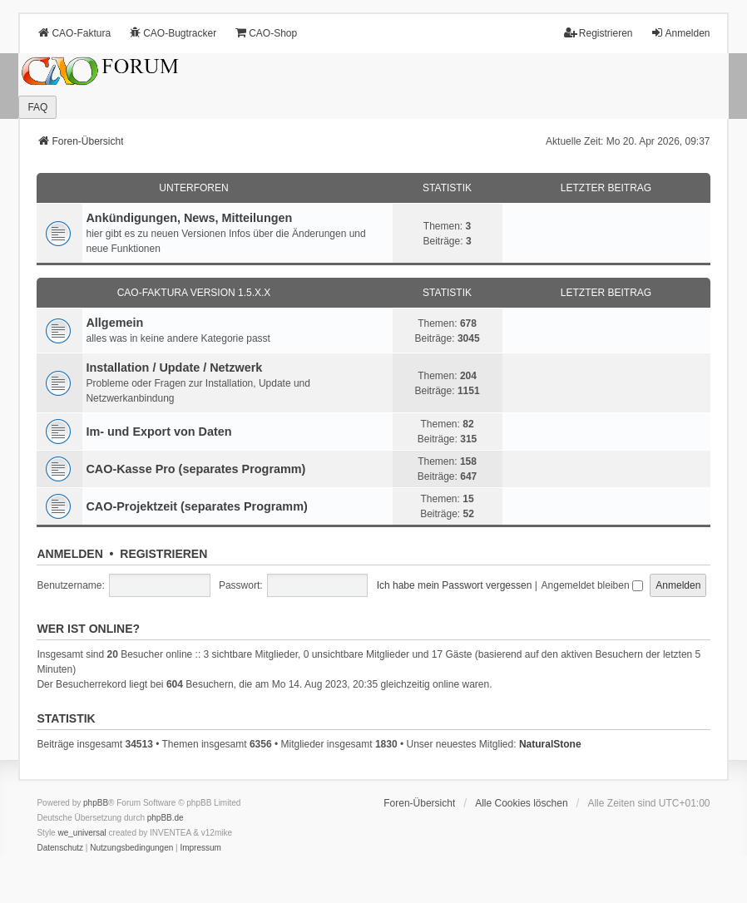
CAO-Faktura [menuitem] (74, 33)
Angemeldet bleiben (592, 585)
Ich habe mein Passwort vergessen (454, 585)
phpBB (95, 802)
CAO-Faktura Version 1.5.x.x (194, 293)
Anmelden (69, 553)
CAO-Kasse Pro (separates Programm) (195, 469)
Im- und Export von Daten (158, 431)
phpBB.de (165, 817)
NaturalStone (550, 744)
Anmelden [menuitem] (680, 33)
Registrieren (163, 553)
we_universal (81, 832)
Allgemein (114, 322)
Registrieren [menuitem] (598, 33)
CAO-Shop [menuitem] (265, 33)
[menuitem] (60, 848)
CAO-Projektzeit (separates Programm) (196, 506)
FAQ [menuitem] (37, 107)
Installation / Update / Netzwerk (174, 367)
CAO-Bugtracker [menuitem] (172, 33)
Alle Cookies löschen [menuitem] (521, 803)
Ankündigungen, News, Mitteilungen (189, 218)
